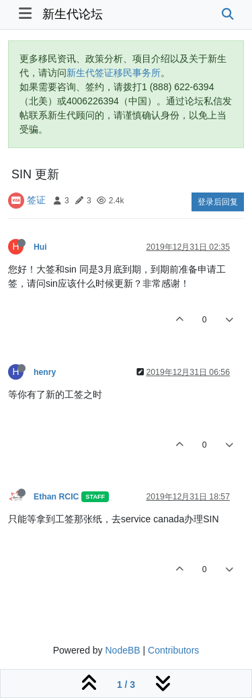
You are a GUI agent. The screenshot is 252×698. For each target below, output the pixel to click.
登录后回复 (218, 202)
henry (45, 372)
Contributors (173, 650)
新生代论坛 (72, 14)
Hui (40, 247)
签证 (36, 200)
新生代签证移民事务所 (114, 72)
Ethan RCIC (56, 496)
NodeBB (122, 650)
